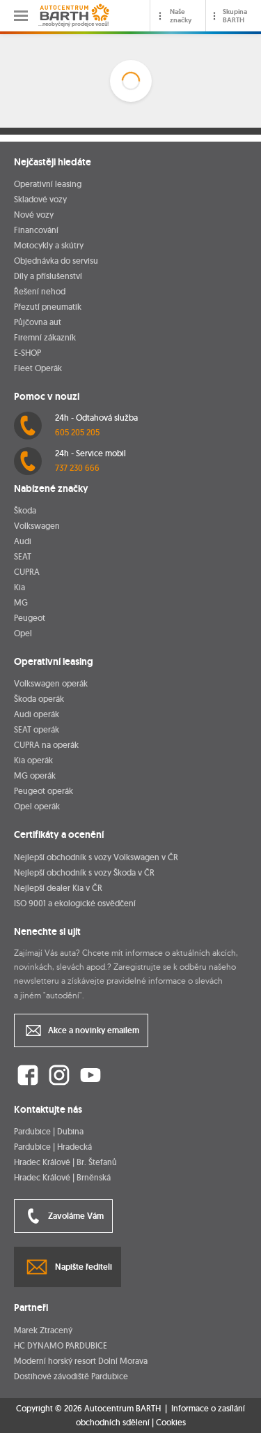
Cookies (171, 1422)
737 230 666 (77, 468)
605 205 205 (77, 432)
